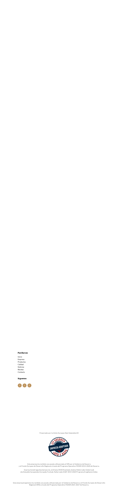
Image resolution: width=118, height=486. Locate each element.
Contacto (21, 341)
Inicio (20, 325)
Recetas (21, 338)
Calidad (21, 333)
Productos (22, 330)
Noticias (21, 336)
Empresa (21, 328)
